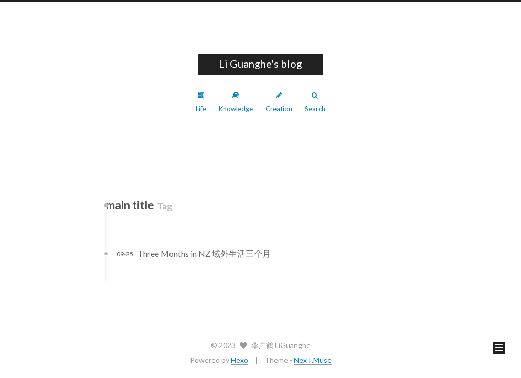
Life (201, 102)
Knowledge (236, 102)
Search (315, 102)
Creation (278, 102)
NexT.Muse (313, 359)
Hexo (239, 359)
